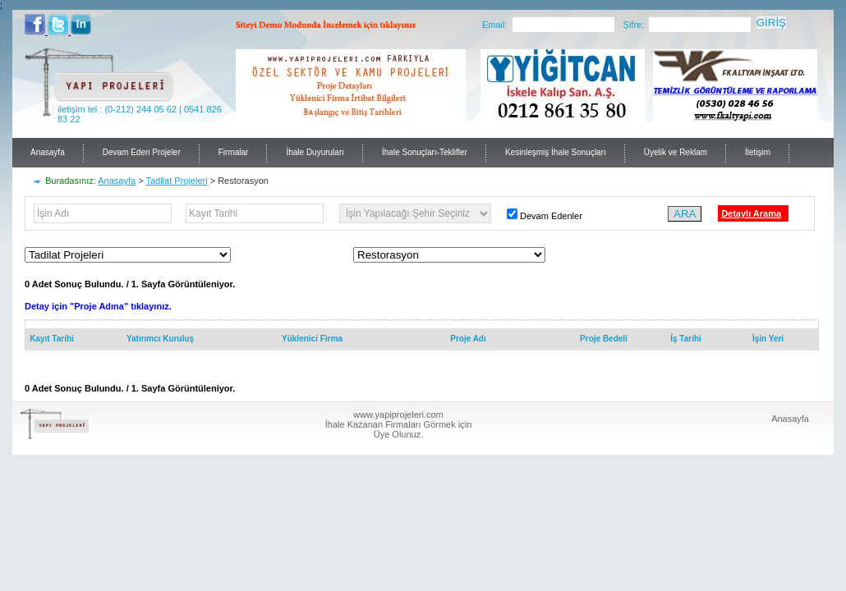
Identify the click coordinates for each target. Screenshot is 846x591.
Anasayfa (47, 152)
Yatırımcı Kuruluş (160, 338)
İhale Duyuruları (315, 152)
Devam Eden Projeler (142, 152)
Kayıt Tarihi (52, 338)
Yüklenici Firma (312, 338)
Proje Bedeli (604, 338)
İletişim (757, 152)
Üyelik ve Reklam (675, 152)
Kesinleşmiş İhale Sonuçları (555, 152)
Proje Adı (468, 338)
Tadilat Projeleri (176, 181)
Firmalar (233, 152)
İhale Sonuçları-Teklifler (424, 152)
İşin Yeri (768, 338)
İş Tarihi (685, 338)
